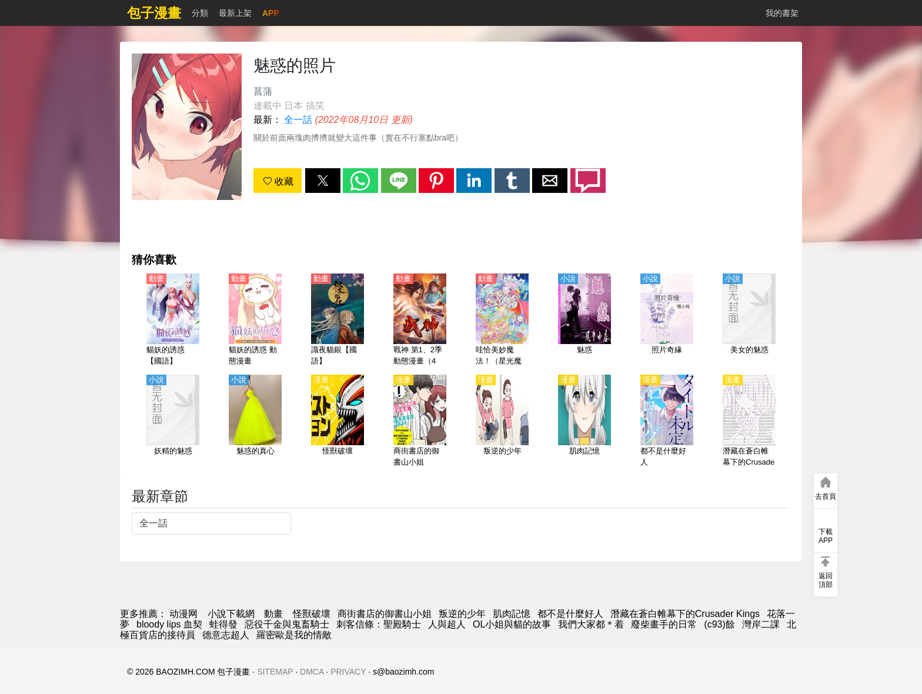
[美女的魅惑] (749, 320)
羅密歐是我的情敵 (294, 635)
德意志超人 (225, 635)
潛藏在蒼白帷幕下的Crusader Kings (685, 614)
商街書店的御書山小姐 (385, 614)
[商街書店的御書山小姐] (419, 422)
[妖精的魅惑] (172, 422)
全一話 (298, 120)
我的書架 (782, 13)
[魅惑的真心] (255, 422)
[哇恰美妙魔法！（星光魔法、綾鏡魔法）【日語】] (502, 320)
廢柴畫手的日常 (664, 624)
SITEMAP (275, 671)
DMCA (311, 671)
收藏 (278, 181)
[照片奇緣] (666, 320)
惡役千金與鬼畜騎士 (287, 624)
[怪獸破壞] (337, 422)
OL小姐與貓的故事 (512, 624)
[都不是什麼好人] (666, 422)
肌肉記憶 (511, 614)
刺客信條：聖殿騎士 (378, 624)
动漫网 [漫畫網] (183, 614)
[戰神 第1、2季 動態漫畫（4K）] (419, 320)
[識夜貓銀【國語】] (337, 320)
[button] (322, 180)
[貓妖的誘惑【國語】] (172, 320)
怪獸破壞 (311, 614)
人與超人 (447, 624)
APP (270, 13)
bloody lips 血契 (169, 624)
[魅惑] (584, 320)
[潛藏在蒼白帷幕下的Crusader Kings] (749, 422)
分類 (200, 13)
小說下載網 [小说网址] (231, 614)
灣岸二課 (761, 624)
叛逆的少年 (462, 614)
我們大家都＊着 (591, 624)
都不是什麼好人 (570, 614)
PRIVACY (348, 671)
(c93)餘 (719, 624)
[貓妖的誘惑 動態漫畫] (255, 320)
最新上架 (235, 13)
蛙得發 (223, 624)
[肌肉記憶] (584, 422)
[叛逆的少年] (502, 422)
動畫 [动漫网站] (273, 614)
